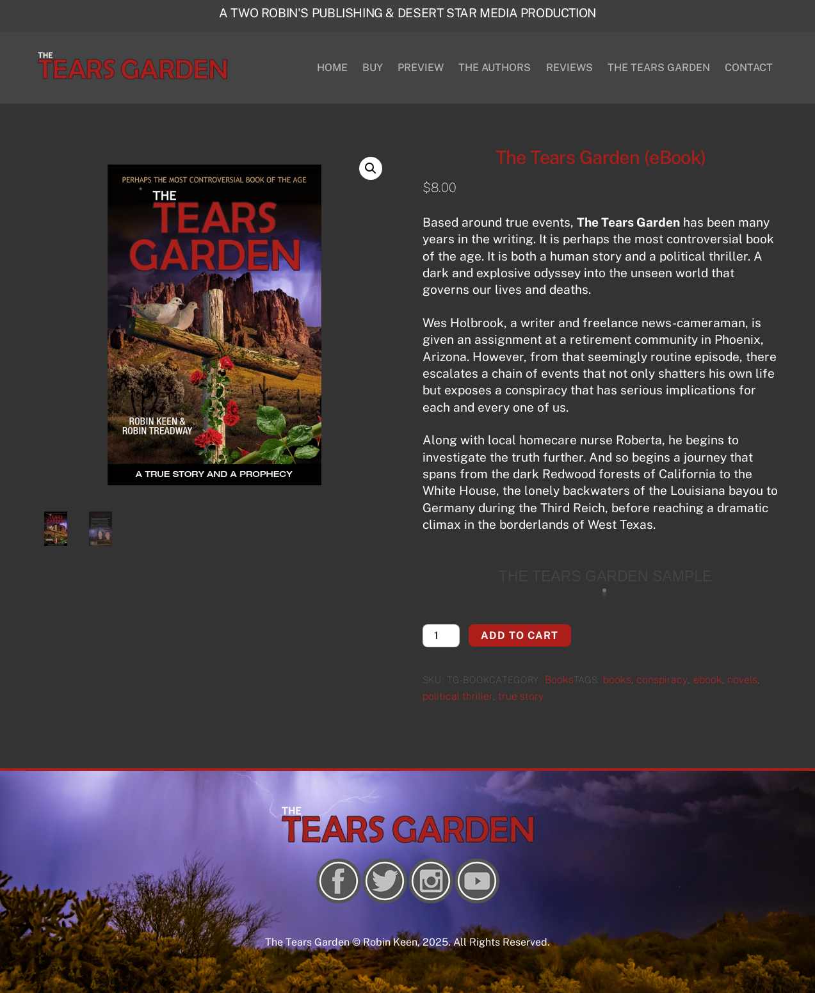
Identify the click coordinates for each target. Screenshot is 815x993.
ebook (707, 680)
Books (559, 680)
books (617, 680)
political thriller (458, 696)
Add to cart (519, 635)
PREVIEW (421, 67)
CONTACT (749, 67)
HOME (332, 67)
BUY (372, 67)
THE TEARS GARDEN (659, 67)
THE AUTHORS (494, 67)
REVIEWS (569, 67)
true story (521, 696)
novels (742, 680)
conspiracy (662, 680)
